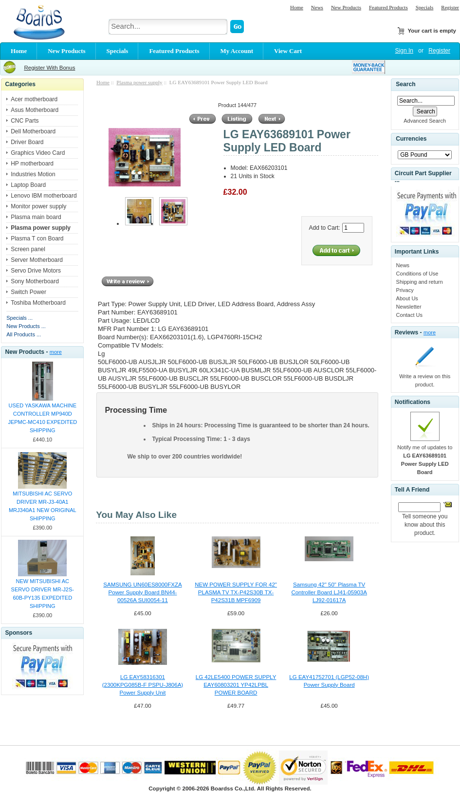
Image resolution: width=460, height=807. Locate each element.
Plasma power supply (139, 82)
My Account (237, 51)
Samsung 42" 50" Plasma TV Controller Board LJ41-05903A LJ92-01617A (329, 592)
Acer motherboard (34, 99)
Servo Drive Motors (36, 270)
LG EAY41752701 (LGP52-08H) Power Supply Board (329, 681)
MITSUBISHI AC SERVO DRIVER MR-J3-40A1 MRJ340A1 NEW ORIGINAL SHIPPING (42, 506)
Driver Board (27, 142)
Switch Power (28, 292)
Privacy (405, 290)
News (317, 7)
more (56, 352)
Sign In (404, 50)
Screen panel (28, 249)
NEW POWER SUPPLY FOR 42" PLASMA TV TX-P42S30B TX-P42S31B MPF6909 (236, 592)
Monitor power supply (38, 206)
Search (405, 84)
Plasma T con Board (37, 238)
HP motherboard (32, 163)
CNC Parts (24, 120)
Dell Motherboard (33, 131)
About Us (407, 298)
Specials (425, 7)
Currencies (411, 139)
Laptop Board (28, 185)
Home (296, 7)
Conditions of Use (417, 273)
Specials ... (19, 318)
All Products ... (23, 334)
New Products (346, 7)
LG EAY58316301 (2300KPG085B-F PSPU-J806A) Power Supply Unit (142, 685)
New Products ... (26, 326)
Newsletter (409, 307)
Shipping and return (419, 282)
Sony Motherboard (35, 281)
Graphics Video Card (38, 152)
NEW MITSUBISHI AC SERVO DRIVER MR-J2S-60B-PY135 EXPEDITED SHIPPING (42, 593)
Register (450, 7)
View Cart (288, 51)
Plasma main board (36, 217)
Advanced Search (425, 121)
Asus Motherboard (34, 110)
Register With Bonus (49, 68)
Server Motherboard (37, 260)
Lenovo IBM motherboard (43, 195)
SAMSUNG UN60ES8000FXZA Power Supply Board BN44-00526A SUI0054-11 (142, 592)
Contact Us (409, 315)
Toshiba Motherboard (38, 302)
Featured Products (388, 7)
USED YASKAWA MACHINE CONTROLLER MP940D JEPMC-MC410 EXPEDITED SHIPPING (42, 418)
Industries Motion (33, 174)
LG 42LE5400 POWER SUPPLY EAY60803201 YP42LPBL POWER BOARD (236, 685)
